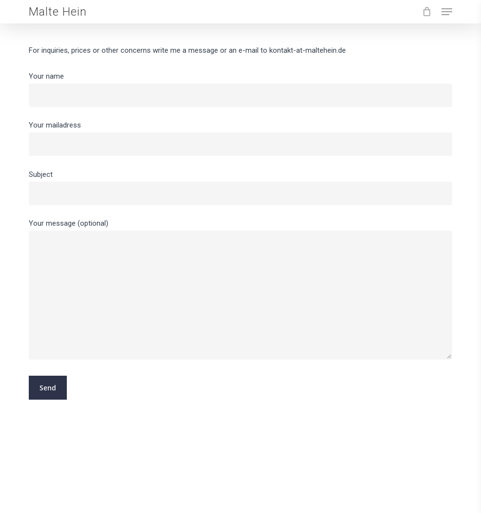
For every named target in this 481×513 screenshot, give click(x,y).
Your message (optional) (240, 291)
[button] (446, 12)
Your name (240, 89)
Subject (240, 187)
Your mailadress (240, 138)
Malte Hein (58, 12)
